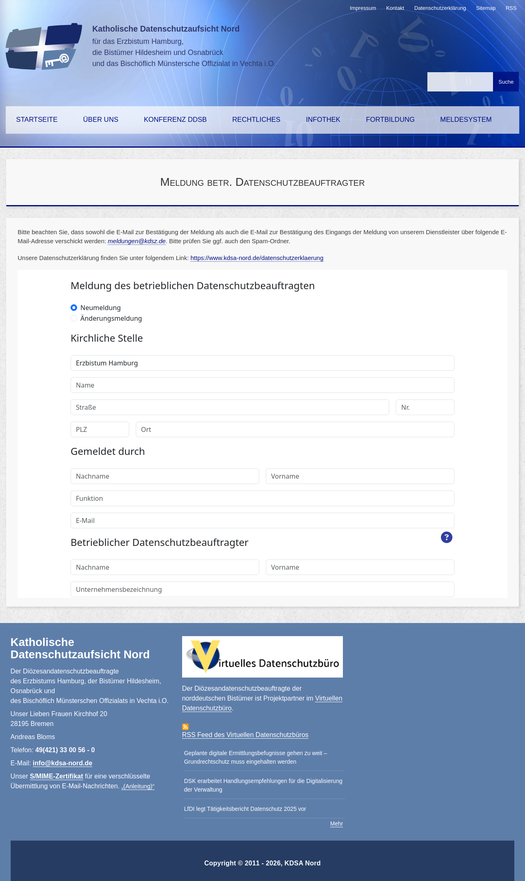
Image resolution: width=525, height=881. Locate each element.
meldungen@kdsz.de (137, 240)
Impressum (363, 8)
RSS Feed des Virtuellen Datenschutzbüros (245, 734)
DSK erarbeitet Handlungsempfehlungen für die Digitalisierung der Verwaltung (263, 785)
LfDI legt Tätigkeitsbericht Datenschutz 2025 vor (245, 809)
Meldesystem (466, 119)
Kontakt (395, 8)
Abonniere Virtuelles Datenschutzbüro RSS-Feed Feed (185, 727)
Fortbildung (390, 119)
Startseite (36, 119)
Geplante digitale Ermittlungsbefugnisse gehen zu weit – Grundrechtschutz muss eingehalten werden (255, 757)
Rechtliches (256, 119)
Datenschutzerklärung (440, 8)
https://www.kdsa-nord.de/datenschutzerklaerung (256, 257)
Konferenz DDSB (175, 119)
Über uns (101, 119)
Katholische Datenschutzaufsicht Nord (166, 28)
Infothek (323, 119)
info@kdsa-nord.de (62, 763)
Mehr (336, 824)
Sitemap (486, 8)
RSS (511, 8)
